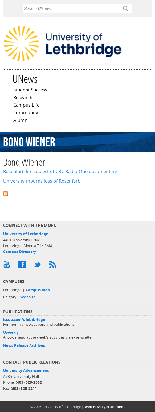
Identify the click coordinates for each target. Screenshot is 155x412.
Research (22, 98)
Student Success (30, 90)
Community (25, 113)
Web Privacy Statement (104, 406)
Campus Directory (19, 251)
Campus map (38, 290)
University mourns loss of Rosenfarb (41, 181)
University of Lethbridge (25, 234)
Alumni (21, 120)
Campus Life (26, 105)
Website (27, 297)
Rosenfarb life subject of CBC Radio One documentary (60, 171)
